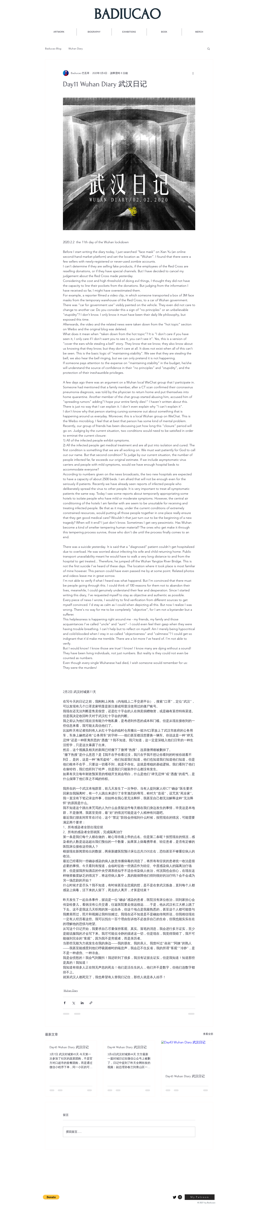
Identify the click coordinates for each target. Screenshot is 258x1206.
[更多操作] (193, 73)
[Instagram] (180, 1197)
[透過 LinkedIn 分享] (82, 1003)
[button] (208, 48)
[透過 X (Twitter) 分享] (73, 1003)
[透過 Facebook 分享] (64, 1003)
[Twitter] (175, 1197)
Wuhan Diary (75, 48)
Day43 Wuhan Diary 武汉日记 (185, 1076)
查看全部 (208, 1034)
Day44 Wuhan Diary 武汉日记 (127, 1047)
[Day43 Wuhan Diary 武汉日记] (187, 1055)
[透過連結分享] (91, 1003)
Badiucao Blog (53, 48)
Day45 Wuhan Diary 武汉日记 (69, 1047)
